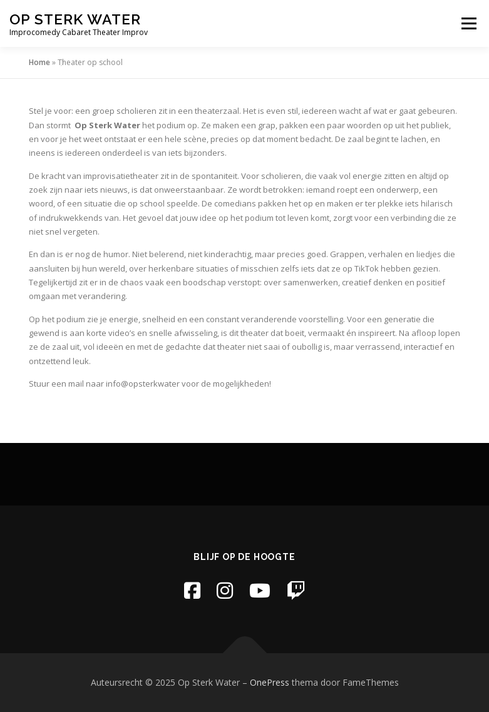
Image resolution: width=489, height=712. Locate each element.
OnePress (269, 682)
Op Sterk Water (75, 19)
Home (39, 62)
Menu (469, 23)
